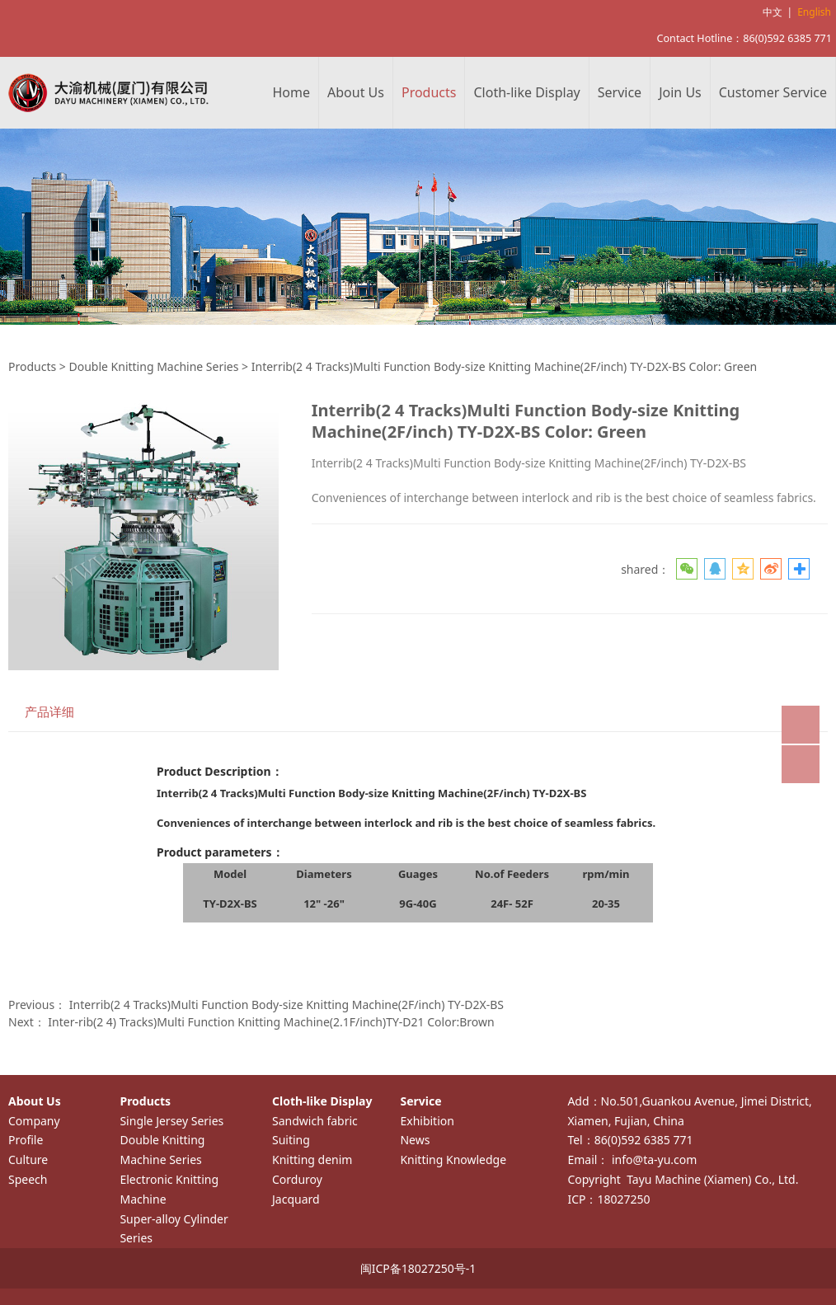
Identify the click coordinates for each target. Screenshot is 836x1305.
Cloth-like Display (526, 92)
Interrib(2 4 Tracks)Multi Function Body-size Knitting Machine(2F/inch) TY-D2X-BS (286, 1004)
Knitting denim (312, 1159)
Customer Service (773, 92)
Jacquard (296, 1199)
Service (619, 92)
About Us (355, 92)
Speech (27, 1179)
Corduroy (297, 1179)
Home (292, 92)
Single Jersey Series (171, 1121)
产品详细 (49, 712)
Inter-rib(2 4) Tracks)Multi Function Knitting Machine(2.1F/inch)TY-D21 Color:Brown (271, 1022)
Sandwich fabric (315, 1121)
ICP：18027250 (608, 1199)
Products (429, 92)
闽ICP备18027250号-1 (418, 1268)
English (814, 12)
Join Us (680, 92)
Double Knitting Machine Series (153, 366)
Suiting (291, 1140)
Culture (28, 1159)
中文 (772, 12)
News (415, 1140)
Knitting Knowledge (453, 1159)
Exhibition (426, 1121)
